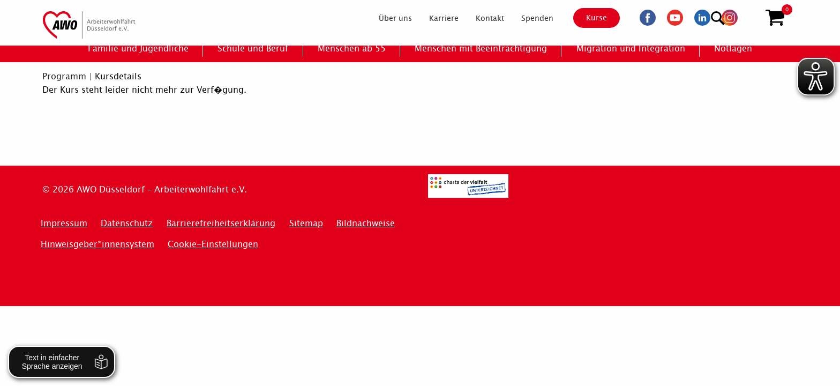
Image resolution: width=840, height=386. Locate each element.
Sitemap (306, 223)
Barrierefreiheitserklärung (221, 223)
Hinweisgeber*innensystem (97, 244)
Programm (64, 76)
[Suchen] (749, 16)
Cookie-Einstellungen (213, 244)
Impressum (64, 223)
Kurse (586, 18)
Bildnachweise (365, 223)
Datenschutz (127, 223)
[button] (775, 17)
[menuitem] (386, 18)
